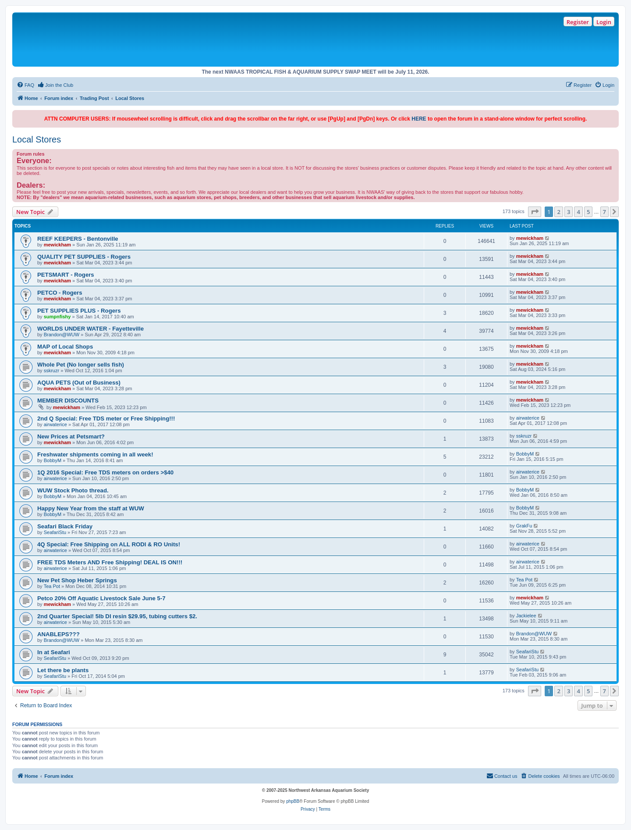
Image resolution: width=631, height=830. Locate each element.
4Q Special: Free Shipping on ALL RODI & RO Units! (108, 544)
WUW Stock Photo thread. (73, 490)
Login (603, 22)
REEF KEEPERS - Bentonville (77, 238)
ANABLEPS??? (58, 634)
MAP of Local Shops (65, 346)
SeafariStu (55, 532)
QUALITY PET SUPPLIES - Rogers (84, 256)
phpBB (292, 801)
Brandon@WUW (61, 334)
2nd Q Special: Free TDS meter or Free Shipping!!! (106, 418)
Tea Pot (52, 586)
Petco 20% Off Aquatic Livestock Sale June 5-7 (101, 598)
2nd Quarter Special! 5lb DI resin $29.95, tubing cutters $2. (117, 616)
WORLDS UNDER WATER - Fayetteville (90, 328)
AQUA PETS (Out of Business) (79, 382)
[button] (534, 212)
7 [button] (604, 212)
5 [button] (588, 212)
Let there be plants (63, 670)
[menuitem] (25, 85)
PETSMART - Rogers (65, 274)
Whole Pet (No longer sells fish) (80, 364)
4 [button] (578, 212)
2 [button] (558, 212)
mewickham (57, 244)
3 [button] (568, 212)
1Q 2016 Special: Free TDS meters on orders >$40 (105, 472)
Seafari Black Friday (64, 526)
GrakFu (524, 525)
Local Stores (36, 139)
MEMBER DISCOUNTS (68, 400)
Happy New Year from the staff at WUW (90, 508)
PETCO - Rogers (59, 292)
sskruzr (51, 370)
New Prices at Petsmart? (71, 436)
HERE (418, 119)
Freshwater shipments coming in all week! (95, 454)
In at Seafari (53, 652)
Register (578, 22)
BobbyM (52, 460)
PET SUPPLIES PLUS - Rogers (79, 310)
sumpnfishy (57, 316)
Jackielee (526, 615)
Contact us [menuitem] (502, 776)
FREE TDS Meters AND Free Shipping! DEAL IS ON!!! (109, 562)
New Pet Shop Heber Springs (77, 580)
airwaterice (55, 424)
